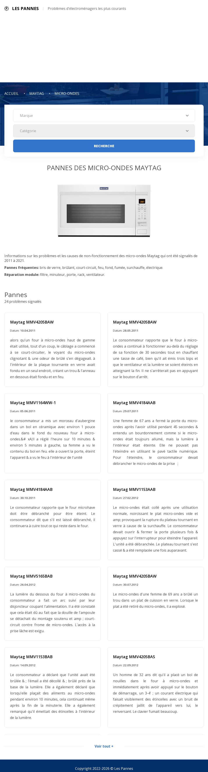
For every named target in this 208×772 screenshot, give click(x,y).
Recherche (104, 146)
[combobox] (104, 115)
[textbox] (104, 115)
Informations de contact (129, 752)
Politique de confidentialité (80, 752)
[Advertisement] (104, 49)
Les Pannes (123, 742)
